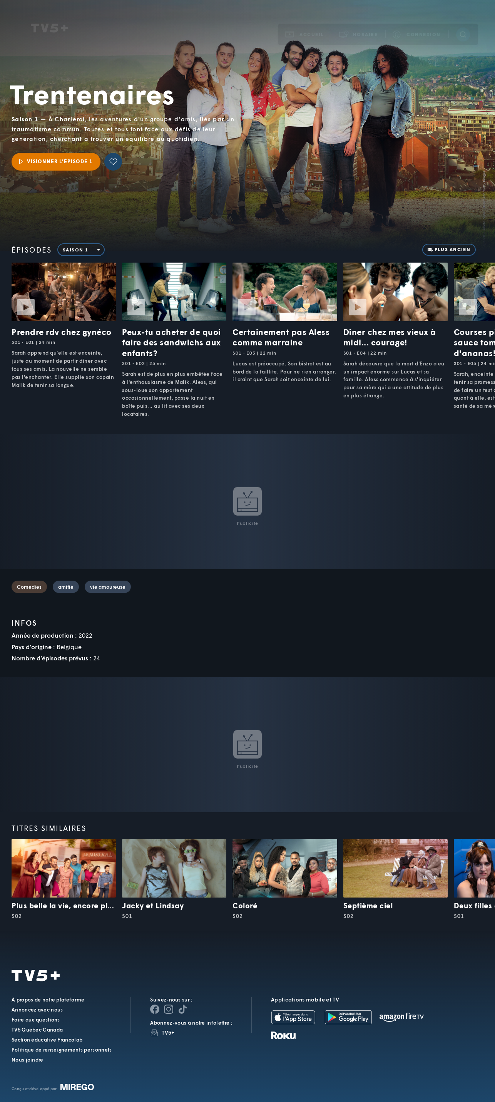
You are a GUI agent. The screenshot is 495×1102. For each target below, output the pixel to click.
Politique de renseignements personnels (62, 1050)
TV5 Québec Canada (37, 1030)
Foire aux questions (36, 1020)
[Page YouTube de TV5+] (182, 1009)
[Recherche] (463, 24)
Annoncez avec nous (37, 1010)
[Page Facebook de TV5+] (154, 1009)
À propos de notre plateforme (48, 999)
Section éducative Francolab (47, 1040)
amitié (66, 587)
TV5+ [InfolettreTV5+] (168, 1032)
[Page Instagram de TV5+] (168, 1009)
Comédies (29, 587)
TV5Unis (49, 18)
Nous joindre (27, 1060)
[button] (359, 24)
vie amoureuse (107, 587)
